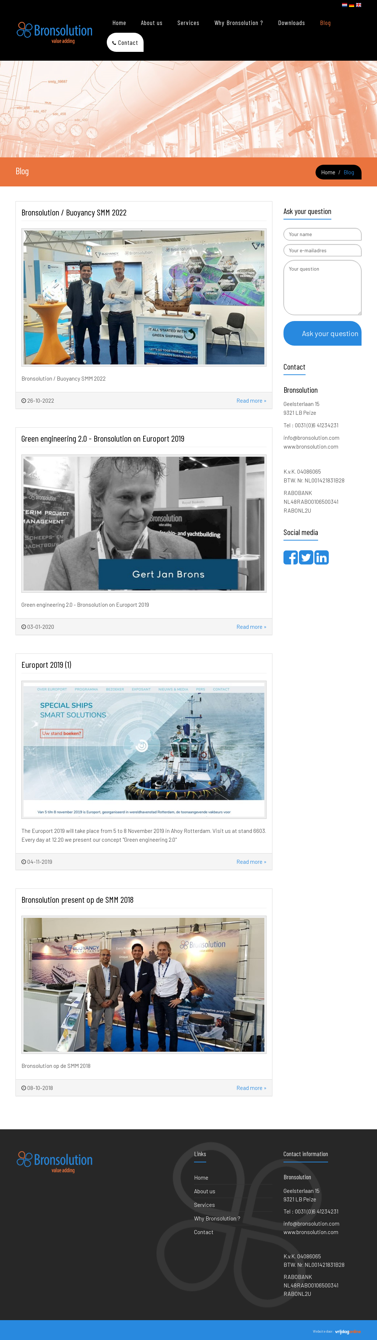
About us (152, 22)
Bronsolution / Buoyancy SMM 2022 (74, 212)
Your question (322, 287)
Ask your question (330, 333)
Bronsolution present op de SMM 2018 (77, 899)
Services (188, 22)
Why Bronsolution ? (238, 22)
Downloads (291, 22)
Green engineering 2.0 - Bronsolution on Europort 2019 (102, 438)
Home (119, 22)
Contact (128, 42)
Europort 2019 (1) (46, 664)
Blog (325, 22)
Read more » (251, 400)
